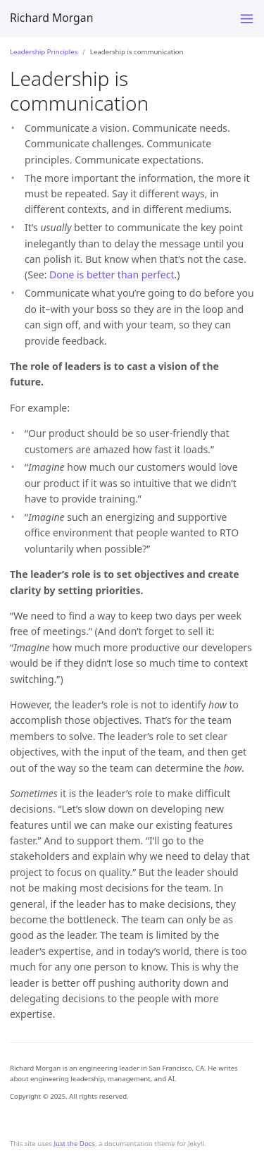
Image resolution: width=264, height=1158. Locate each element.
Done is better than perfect (111, 274)
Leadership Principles (43, 51)
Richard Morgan (51, 17)
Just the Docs (74, 1143)
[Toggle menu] (247, 18)
